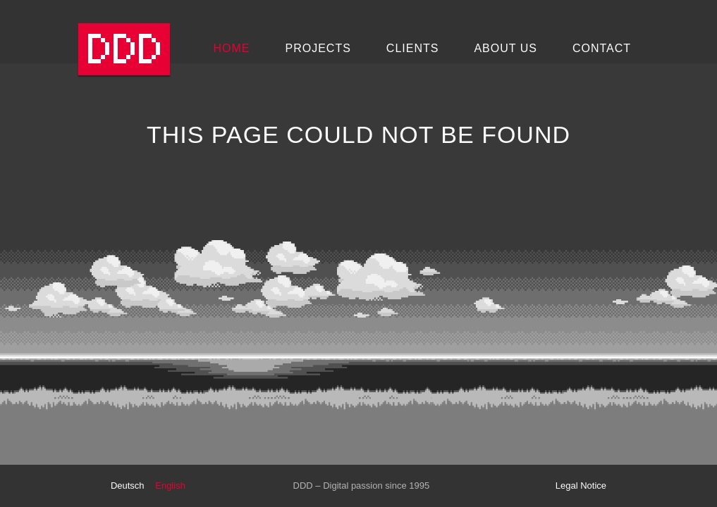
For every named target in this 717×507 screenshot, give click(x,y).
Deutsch (128, 485)
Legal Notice (581, 485)
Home (232, 48)
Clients (412, 48)
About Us (505, 48)
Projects (318, 48)
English (170, 485)
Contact (601, 48)
